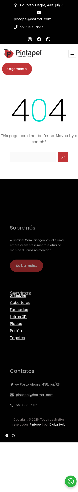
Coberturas (20, 317)
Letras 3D (18, 331)
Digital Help (58, 425)
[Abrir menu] (72, 53)
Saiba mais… (26, 282)
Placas (16, 338)
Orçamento (17, 68)
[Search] (63, 157)
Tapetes (17, 352)
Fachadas (19, 324)
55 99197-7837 (31, 27)
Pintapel (35, 425)
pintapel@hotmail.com (32, 19)
